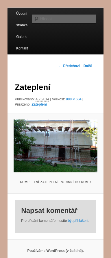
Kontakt (22, 48)
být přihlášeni (78, 221)
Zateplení (39, 104)
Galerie (21, 37)
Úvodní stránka (21, 19)
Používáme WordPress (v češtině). (55, 251)
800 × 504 (74, 99)
